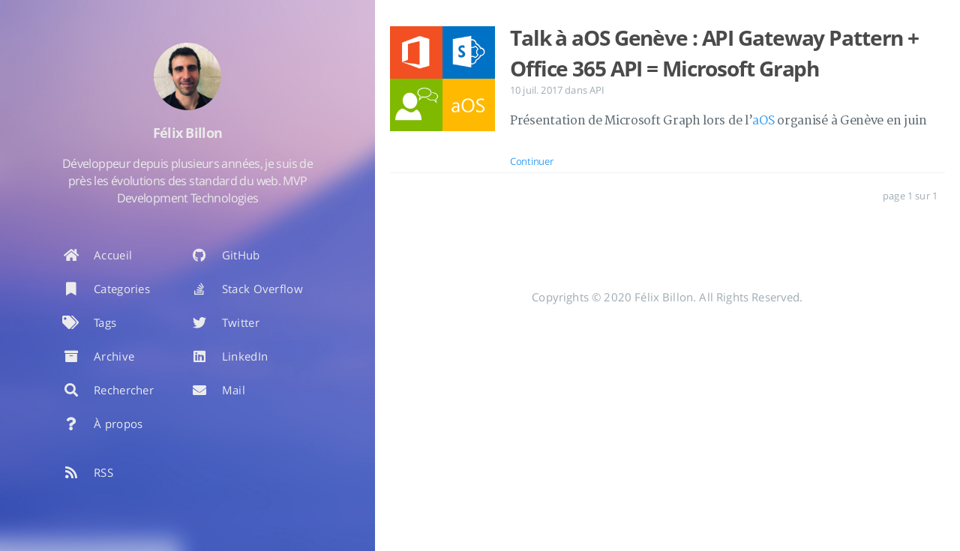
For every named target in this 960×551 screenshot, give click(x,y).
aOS (763, 120)
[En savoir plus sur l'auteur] (187, 76)
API (597, 90)
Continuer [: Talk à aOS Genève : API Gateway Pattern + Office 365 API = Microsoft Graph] (531, 161)
